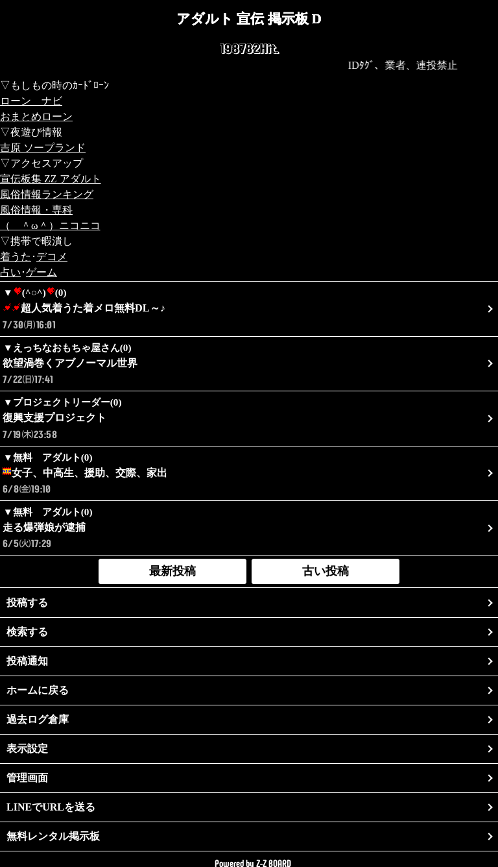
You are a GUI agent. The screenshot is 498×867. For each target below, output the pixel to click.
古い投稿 (325, 571)
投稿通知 (27, 660)
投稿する (27, 602)
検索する (27, 631)
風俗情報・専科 (36, 209)
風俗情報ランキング (46, 194)
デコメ (51, 256)
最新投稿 (172, 571)
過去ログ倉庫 (37, 719)
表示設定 (27, 748)
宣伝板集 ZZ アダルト (50, 178)
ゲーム (41, 272)
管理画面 (27, 777)
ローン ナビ (31, 100)
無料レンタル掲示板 (53, 836)
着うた (15, 256)
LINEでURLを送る (50, 806)
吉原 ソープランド (43, 147)
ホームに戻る (37, 690)
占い (10, 272)
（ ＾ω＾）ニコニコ (50, 225)
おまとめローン (36, 116)
